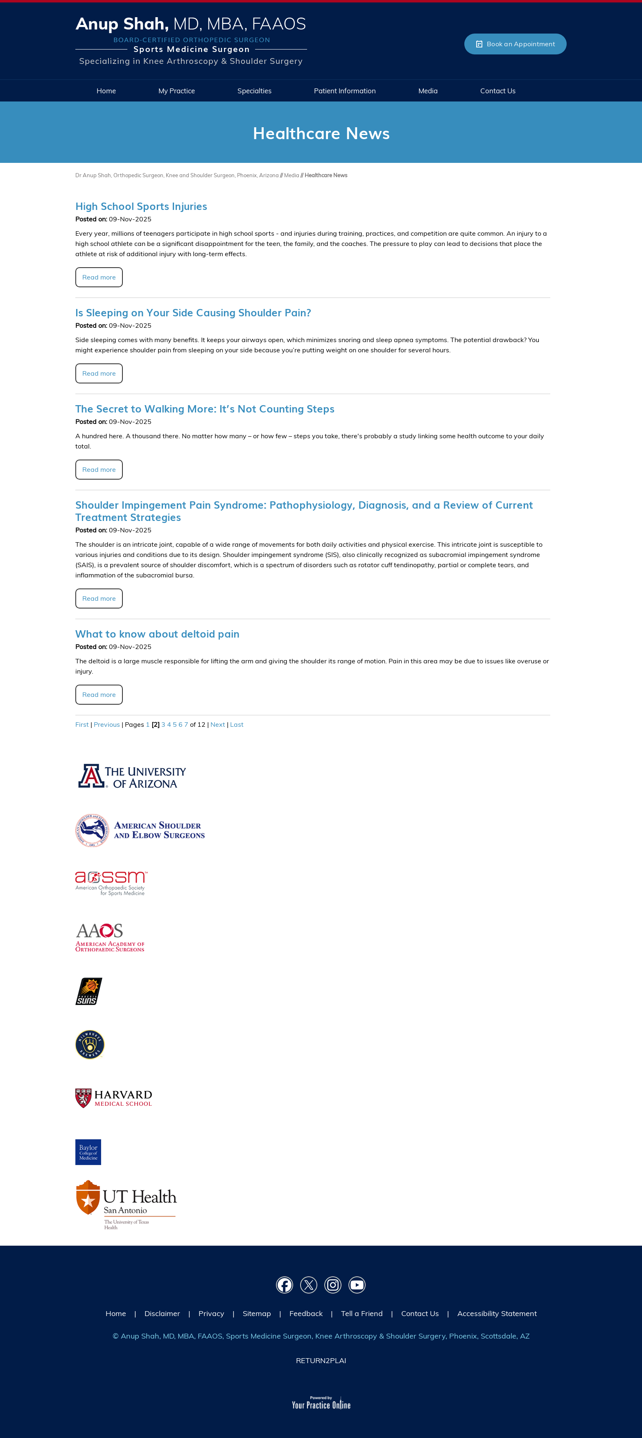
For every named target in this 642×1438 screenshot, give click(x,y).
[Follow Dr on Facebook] (285, 1285)
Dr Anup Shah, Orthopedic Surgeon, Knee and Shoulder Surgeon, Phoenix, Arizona (177, 175)
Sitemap (257, 1313)
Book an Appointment (521, 44)
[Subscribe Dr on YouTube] (357, 1285)
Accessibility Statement (497, 1313)
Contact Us (420, 1313)
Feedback (306, 1313)
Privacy (211, 1313)
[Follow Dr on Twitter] (309, 1285)
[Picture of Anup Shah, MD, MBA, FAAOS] (191, 41)
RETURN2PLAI (321, 1360)
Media (292, 175)
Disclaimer (162, 1313)
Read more (99, 277)
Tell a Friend (362, 1313)
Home (116, 1313)
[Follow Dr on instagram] (333, 1285)
